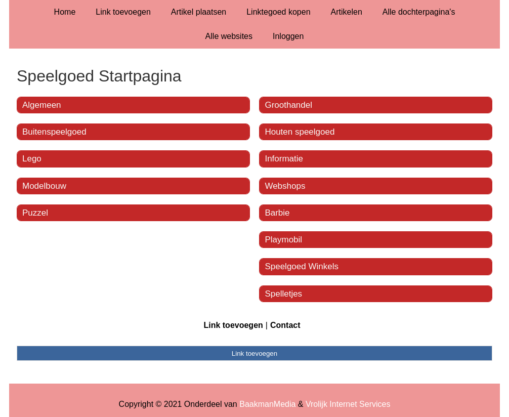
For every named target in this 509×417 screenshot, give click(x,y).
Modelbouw (44, 186)
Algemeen (41, 105)
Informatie (284, 158)
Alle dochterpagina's (419, 12)
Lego (31, 158)
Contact (285, 325)
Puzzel (35, 213)
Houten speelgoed (299, 132)
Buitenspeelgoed (54, 132)
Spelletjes (283, 294)
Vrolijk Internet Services (348, 404)
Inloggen (288, 36)
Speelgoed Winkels (301, 266)
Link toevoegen (123, 12)
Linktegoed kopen (278, 12)
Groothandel (288, 105)
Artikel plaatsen (198, 12)
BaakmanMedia (267, 404)
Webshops (285, 186)
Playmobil (283, 239)
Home (65, 12)
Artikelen (346, 12)
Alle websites (228, 36)
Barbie (277, 213)
